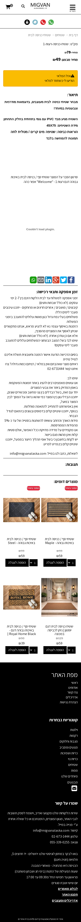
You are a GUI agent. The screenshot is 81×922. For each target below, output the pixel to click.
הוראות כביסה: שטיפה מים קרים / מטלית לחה (44, 132)
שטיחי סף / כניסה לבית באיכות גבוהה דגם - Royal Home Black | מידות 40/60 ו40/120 (21, 632)
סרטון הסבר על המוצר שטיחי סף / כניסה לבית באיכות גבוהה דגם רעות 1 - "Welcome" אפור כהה (44, 179)
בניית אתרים (24, 919)
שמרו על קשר (66, 803)
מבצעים (72, 782)
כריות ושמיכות (69, 753)
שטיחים (60, 35)
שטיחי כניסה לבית (39, 35)
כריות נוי (73, 759)
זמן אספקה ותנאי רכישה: (57, 291)
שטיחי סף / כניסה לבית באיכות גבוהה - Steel (21, 541)
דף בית (73, 35)
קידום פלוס (35, 919)
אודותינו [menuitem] (73, 687)
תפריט (73, 10)
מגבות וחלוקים (69, 741)
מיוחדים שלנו (69, 776)
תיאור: (72, 94)
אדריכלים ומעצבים (65, 900)
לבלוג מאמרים (68, 888)
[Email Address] (74, 789)
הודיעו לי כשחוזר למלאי (59, 80)
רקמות (74, 735)
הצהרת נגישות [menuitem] (69, 702)
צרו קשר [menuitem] (72, 692)
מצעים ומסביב (68, 747)
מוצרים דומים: (66, 481)
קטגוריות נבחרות (63, 720)
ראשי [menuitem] (74, 682)
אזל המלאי (64, 76)
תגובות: (71, 464)
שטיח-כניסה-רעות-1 (55, 44)
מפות (74, 770)
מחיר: (71, 52)
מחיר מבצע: (69, 59)
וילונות (74, 730)
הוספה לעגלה (55, 562)
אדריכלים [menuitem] (72, 697)
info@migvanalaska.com (51, 830)
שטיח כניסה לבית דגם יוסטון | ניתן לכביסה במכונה (59, 630)
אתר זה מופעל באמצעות (40, 919)
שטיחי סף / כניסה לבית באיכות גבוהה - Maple (59, 541)
